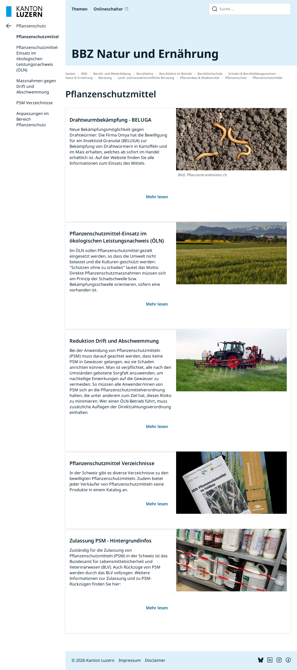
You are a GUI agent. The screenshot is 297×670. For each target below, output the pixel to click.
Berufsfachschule (210, 73)
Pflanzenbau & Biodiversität (199, 78)
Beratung (105, 78)
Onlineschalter (108, 9)
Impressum (130, 660)
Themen (79, 9)
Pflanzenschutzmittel (37, 36)
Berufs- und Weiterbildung (112, 73)
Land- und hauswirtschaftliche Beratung (146, 78)
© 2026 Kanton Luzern (93, 660)
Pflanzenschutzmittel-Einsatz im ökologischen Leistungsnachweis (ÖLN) (37, 59)
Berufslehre (144, 73)
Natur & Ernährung (79, 78)
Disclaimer (155, 660)
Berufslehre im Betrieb (175, 73)
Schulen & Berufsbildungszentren (252, 73)
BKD (84, 73)
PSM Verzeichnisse (34, 103)
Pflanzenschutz (31, 26)
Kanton (70, 73)
